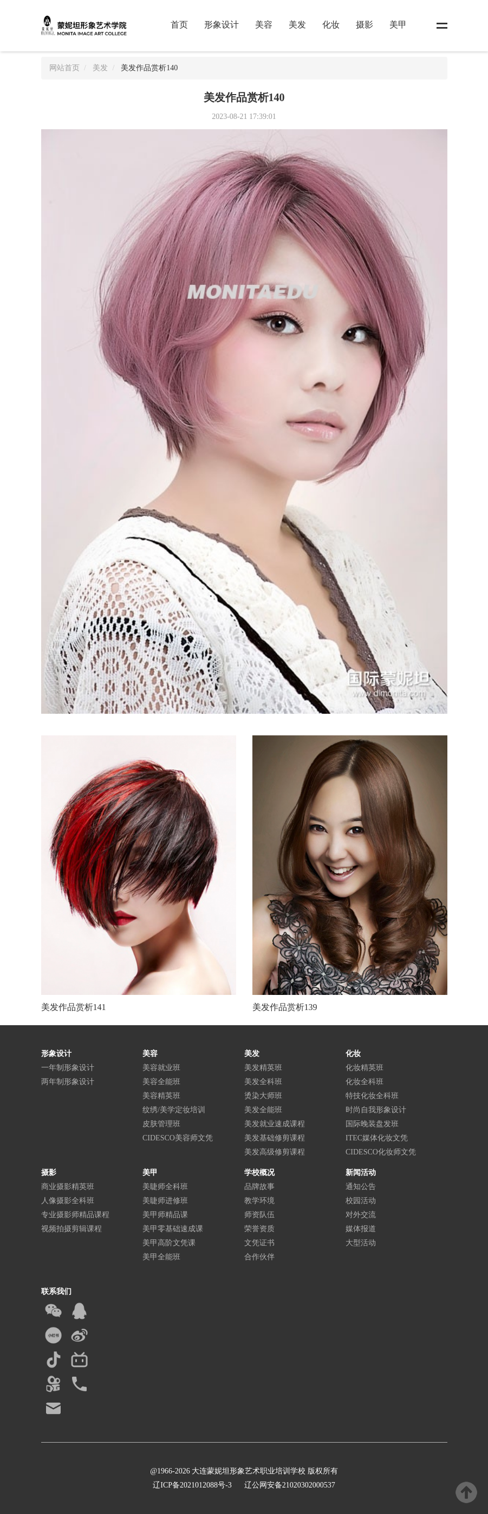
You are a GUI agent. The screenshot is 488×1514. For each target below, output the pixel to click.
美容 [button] (263, 24)
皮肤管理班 (161, 1124)
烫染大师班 (263, 1096)
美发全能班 (263, 1110)
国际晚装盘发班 (372, 1124)
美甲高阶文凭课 (169, 1243)
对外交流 (361, 1215)
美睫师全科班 (165, 1187)
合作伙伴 (259, 1257)
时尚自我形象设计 (376, 1110)
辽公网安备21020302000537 (288, 1485)
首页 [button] (179, 24)
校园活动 (361, 1201)
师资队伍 (259, 1215)
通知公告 (361, 1187)
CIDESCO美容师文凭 (177, 1138)
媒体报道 (361, 1229)
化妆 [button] (331, 24)
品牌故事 (259, 1187)
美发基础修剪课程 (274, 1138)
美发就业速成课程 (274, 1124)
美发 (100, 68)
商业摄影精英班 (67, 1187)
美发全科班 (263, 1082)
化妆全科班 (364, 1082)
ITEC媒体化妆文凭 (377, 1138)
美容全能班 (161, 1082)
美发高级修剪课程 (274, 1152)
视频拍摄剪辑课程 (71, 1229)
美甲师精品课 (165, 1215)
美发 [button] (297, 24)
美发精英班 (263, 1068)
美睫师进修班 (165, 1201)
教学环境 (259, 1201)
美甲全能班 (161, 1257)
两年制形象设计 (67, 1082)
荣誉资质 (259, 1229)
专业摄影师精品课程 (75, 1215)
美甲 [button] (398, 24)
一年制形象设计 (67, 1068)
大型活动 (361, 1243)
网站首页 (64, 68)
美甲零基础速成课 (172, 1229)
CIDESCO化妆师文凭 (381, 1152)
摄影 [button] (364, 24)
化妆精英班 (364, 1068)
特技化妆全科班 (372, 1096)
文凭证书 (259, 1243)
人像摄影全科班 (67, 1201)
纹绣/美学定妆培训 (173, 1110)
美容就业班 (161, 1068)
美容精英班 (161, 1096)
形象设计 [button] (221, 24)
